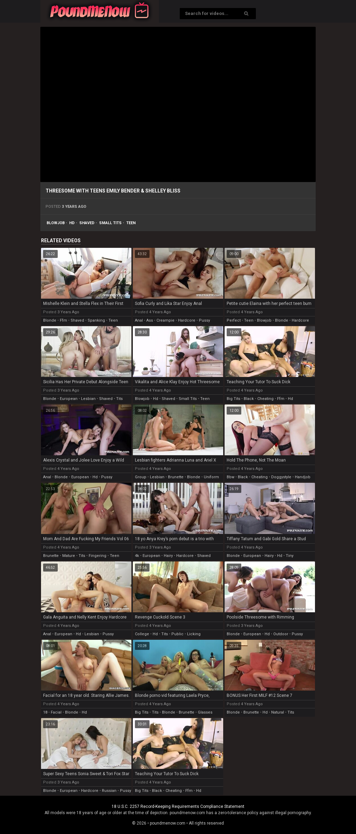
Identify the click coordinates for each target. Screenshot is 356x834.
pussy (204, 320)
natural (277, 712)
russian (109, 790)
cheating (265, 398)
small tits (110, 223)
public (177, 634)
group (140, 477)
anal (139, 320)
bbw (230, 477)
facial (56, 712)
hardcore (186, 320)
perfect (234, 320)
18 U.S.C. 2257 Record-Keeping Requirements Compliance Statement (178, 806)
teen (131, 223)
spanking (96, 320)
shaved (87, 223)
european (69, 398)
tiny (289, 555)
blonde (49, 320)
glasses (205, 712)
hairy (168, 555)
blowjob (56, 223)
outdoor (280, 634)
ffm (63, 320)
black (249, 398)
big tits (233, 398)
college (142, 634)
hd (72, 223)
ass (149, 320)
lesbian (88, 398)
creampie (165, 320)
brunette (176, 477)
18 (45, 712)
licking (194, 634)
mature (68, 555)
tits (119, 398)
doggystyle (281, 477)
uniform (211, 477)
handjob (302, 477)
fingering (97, 555)
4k (137, 555)
